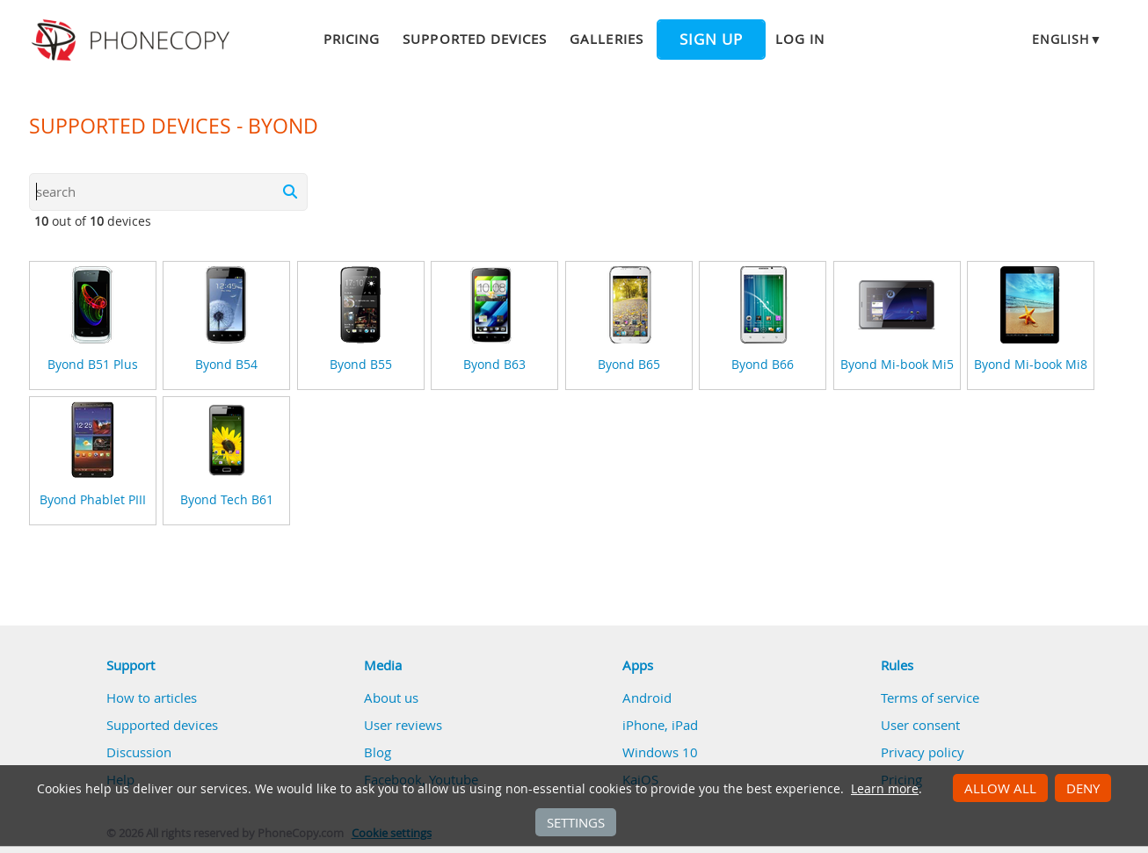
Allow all (1000, 788)
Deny (1083, 788)
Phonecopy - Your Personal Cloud (133, 40)
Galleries (606, 38)
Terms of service (930, 697)
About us (391, 697)
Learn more (885, 789)
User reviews (403, 725)
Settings (576, 822)
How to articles (151, 697)
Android (647, 697)
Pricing (351, 38)
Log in (800, 38)
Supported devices (475, 38)
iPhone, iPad (660, 725)
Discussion (138, 752)
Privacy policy (922, 752)
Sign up (711, 39)
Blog (377, 752)
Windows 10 (660, 752)
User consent (920, 725)
